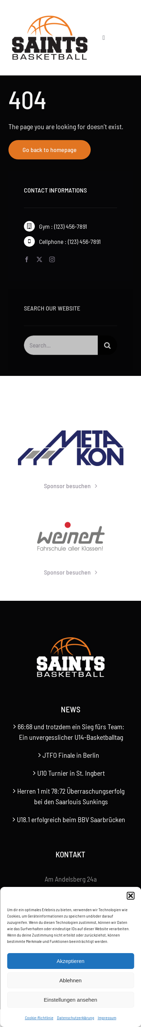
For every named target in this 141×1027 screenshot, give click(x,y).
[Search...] (61, 347)
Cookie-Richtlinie (39, 1017)
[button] (130, 895)
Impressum (107, 1017)
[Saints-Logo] (50, 17)
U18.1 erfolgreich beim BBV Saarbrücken (71, 819)
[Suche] (107, 347)
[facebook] (27, 259)
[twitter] (39, 259)
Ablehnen (70, 980)
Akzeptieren (70, 961)
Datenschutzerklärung (75, 1017)
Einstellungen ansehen (70, 1000)
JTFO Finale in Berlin (71, 755)
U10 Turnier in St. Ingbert (71, 773)
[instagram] (52, 259)
